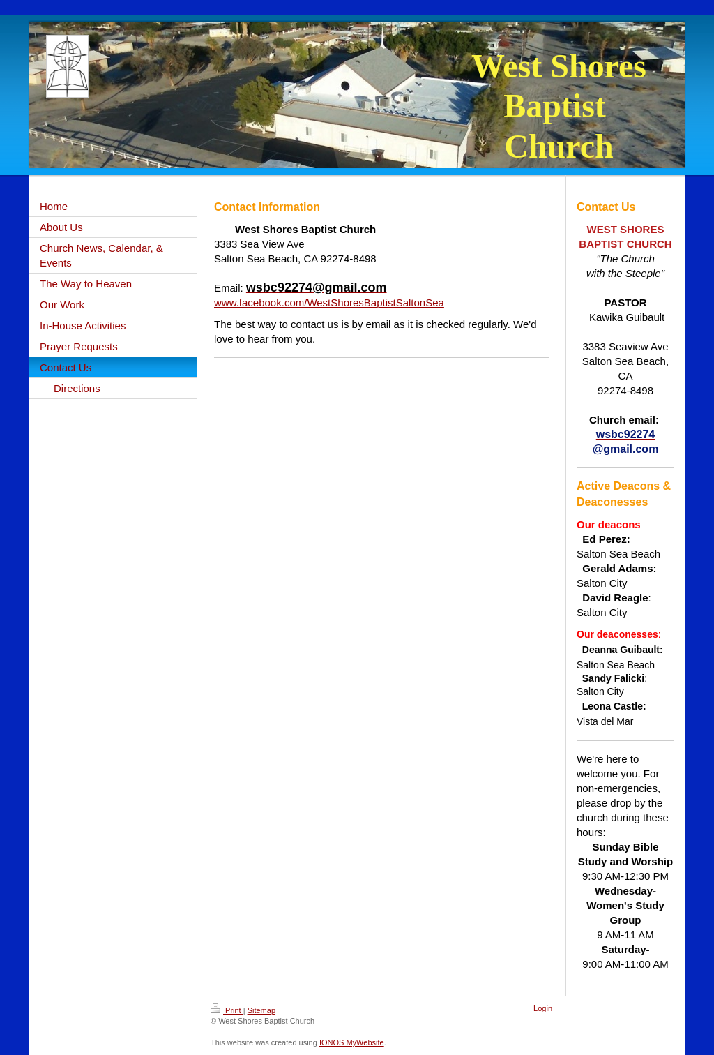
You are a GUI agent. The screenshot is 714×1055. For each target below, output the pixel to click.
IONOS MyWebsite (351, 1042)
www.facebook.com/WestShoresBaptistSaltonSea (329, 302)
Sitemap (261, 1010)
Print (227, 1010)
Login (542, 1008)
